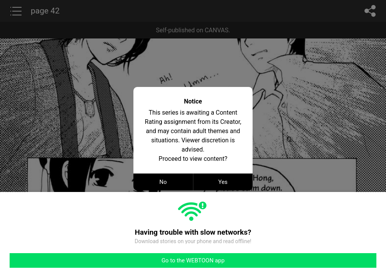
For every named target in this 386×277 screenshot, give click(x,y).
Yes (223, 182)
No (163, 182)
